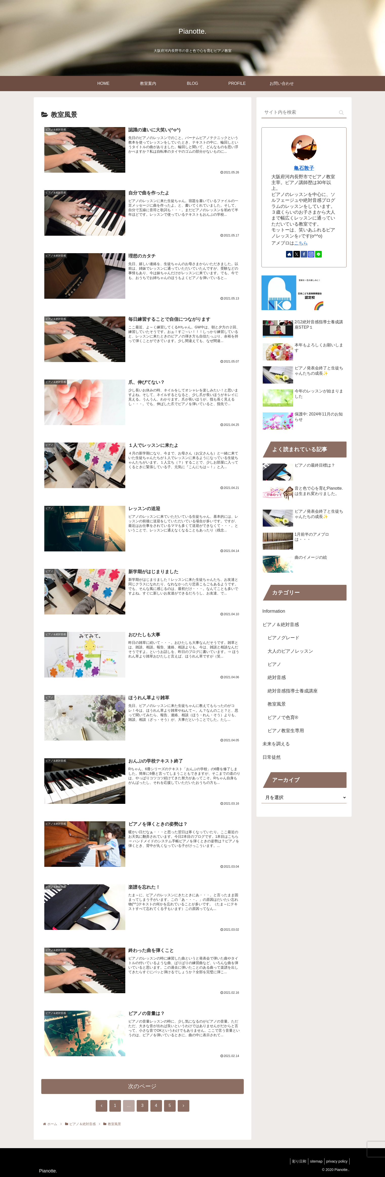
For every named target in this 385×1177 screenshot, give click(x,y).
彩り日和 (295, 1161)
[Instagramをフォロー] (311, 254)
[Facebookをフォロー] (304, 254)
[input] (304, 112)
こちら (301, 243)
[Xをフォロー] (296, 254)
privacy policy (336, 1161)
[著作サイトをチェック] (289, 254)
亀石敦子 (304, 168)
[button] (341, 112)
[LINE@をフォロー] (318, 254)
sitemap (314, 1161)
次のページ (142, 1090)
